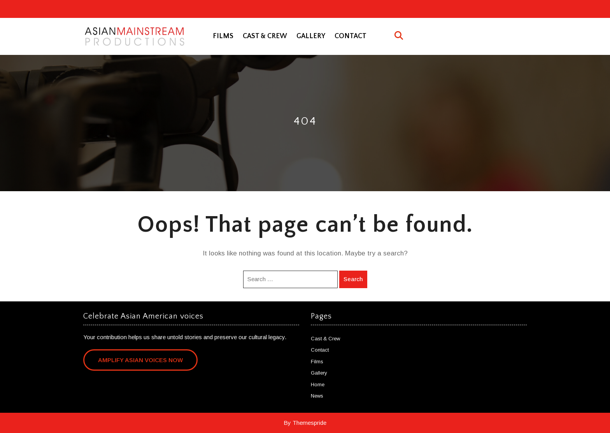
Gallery (310, 36)
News (317, 396)
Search (353, 279)
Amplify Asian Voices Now (140, 360)
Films (223, 36)
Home (317, 384)
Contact (350, 36)
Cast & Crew (265, 36)
